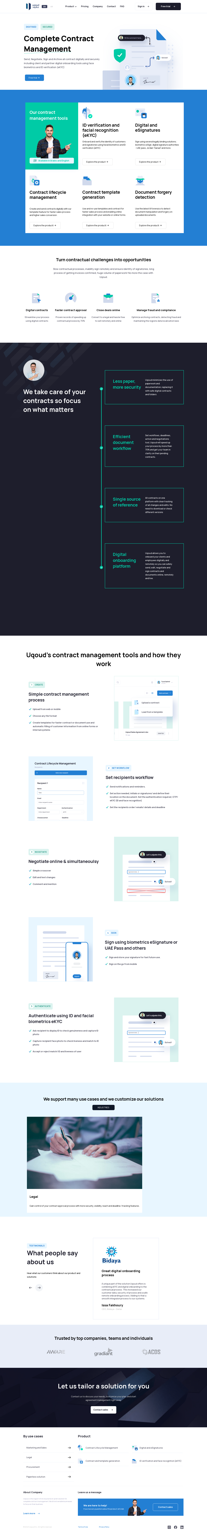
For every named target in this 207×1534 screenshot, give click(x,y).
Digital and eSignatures (147, 1447)
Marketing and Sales (48, 1447)
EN (44, 6)
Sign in (144, 6)
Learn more (31, 1513)
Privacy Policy (104, 1526)
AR (51, 6)
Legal (48, 1457)
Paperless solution (48, 1476)
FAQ (122, 6)
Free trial (168, 6)
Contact (111, 6)
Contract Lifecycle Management (98, 1447)
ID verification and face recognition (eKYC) (157, 1460)
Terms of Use (83, 1526)
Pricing (84, 6)
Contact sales (103, 1409)
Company (98, 6)
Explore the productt (45, 225)
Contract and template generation (99, 1460)
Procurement (48, 1466)
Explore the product (97, 161)
